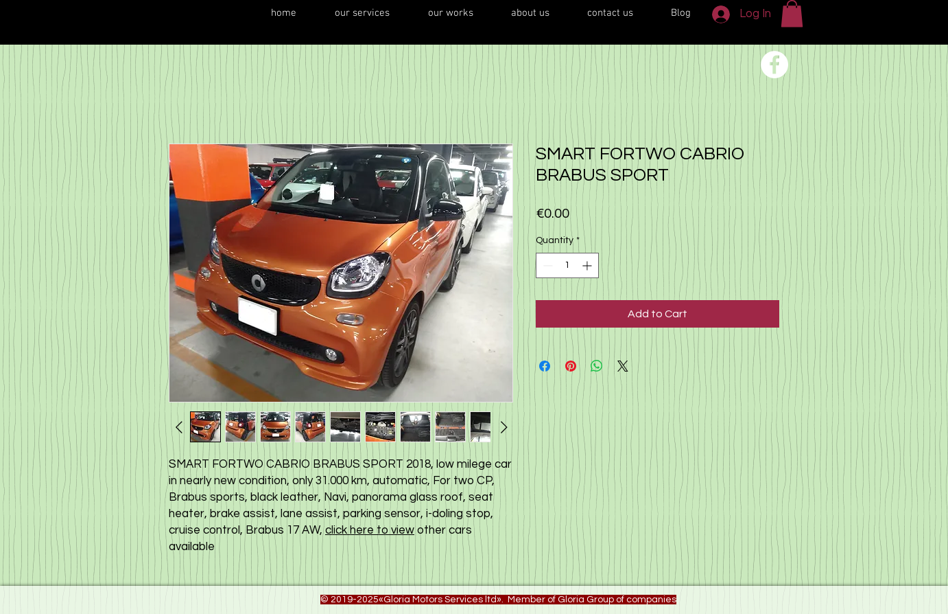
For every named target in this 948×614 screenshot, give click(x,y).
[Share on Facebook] (544, 366)
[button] (792, 13)
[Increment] (588, 265)
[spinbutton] (567, 265)
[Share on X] (623, 366)
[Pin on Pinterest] (570, 366)
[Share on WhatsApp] (597, 366)
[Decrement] (546, 265)
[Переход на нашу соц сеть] (774, 64)
